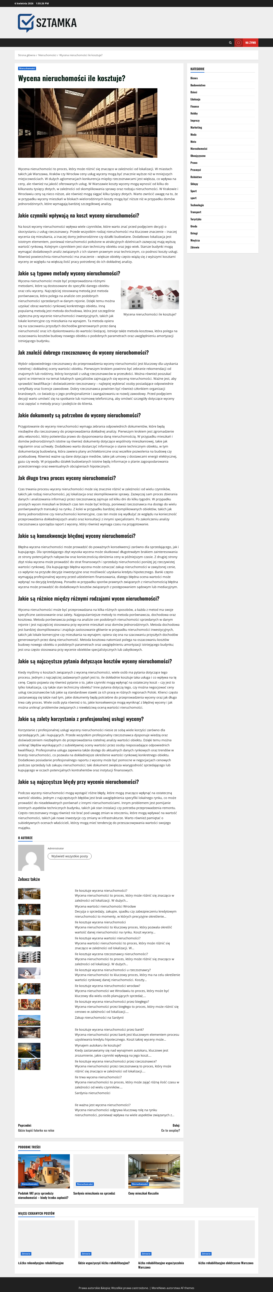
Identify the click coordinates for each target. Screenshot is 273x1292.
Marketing (196, 127)
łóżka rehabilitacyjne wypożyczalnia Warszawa (161, 1265)
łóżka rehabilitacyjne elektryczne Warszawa (225, 1263)
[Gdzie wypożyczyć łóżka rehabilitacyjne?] (106, 1239)
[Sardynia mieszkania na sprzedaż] (99, 1171)
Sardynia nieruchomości (92, 1093)
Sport (193, 191)
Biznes (194, 78)
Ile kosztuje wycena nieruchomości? (101, 890)
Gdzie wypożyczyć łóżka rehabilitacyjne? (104, 1263)
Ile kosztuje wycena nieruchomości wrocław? (107, 986)
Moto (193, 142)
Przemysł (195, 170)
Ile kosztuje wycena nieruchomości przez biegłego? (112, 1001)
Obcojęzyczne (198, 156)
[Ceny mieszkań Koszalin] (154, 1171)
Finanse (194, 106)
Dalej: (139, 1128)
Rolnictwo (196, 177)
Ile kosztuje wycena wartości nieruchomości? (108, 938)
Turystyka (195, 219)
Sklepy (194, 184)
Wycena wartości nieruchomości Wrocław (105, 906)
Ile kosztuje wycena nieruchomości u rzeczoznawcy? (113, 970)
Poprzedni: (58, 1128)
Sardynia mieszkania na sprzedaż (94, 1193)
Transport (195, 212)
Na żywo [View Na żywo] (245, 42)
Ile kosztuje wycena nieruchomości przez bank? (109, 1029)
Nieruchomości (27, 68)
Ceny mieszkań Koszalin (143, 1193)
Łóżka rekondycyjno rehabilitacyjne (41, 1263)
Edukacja (195, 99)
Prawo (193, 163)
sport (193, 198)
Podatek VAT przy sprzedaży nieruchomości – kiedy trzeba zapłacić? (43, 1195)
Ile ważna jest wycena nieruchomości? (103, 1105)
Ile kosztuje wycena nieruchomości (100, 922)
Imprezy (195, 120)
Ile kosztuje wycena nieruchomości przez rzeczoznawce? (116, 1061)
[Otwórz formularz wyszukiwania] (230, 42)
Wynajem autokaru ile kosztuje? (98, 1045)
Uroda (193, 226)
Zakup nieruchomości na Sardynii (99, 1017)
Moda (193, 134)
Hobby (194, 113)
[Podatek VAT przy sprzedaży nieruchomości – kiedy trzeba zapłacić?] (44, 1171)
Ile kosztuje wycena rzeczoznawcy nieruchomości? (111, 954)
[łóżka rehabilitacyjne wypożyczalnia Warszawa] (166, 1239)
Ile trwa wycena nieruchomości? (98, 1077)
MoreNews (159, 1288)
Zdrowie (194, 247)
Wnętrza (195, 240)
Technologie (197, 205)
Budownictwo (197, 85)
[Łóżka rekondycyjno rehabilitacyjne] (46, 1239)
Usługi (194, 233)
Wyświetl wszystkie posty (69, 856)
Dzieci (193, 92)
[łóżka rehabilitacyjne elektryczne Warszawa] (226, 1239)
